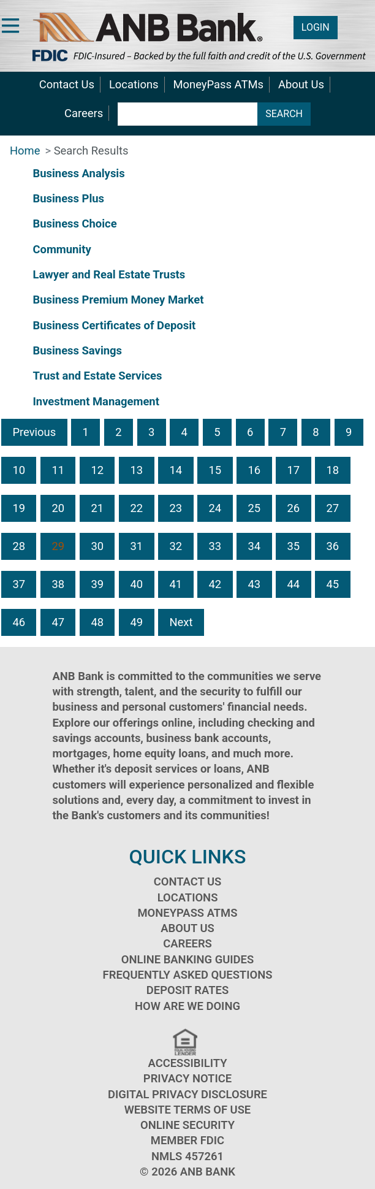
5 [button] (217, 432)
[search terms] (188, 114)
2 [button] (118, 432)
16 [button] (254, 470)
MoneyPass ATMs (218, 84)
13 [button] (136, 470)
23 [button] (175, 508)
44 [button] (293, 584)
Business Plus (68, 198)
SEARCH (284, 114)
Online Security (187, 1124)
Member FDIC (187, 1140)
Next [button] (180, 622)
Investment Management (95, 401)
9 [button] (349, 432)
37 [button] (18, 584)
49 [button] (136, 622)
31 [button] (136, 546)
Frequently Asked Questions (188, 974)
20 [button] (57, 508)
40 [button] (136, 584)
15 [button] (214, 470)
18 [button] (333, 470)
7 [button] (283, 432)
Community (61, 249)
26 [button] (293, 508)
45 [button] (333, 584)
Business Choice (74, 223)
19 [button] (18, 508)
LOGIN (315, 27)
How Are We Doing (187, 1006)
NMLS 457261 (187, 1156)
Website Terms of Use (187, 1109)
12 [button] (97, 470)
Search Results (91, 150)
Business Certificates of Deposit (113, 325)
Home (25, 150)
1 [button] (86, 432)
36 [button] (333, 546)
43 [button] (254, 584)
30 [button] (97, 546)
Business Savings (77, 350)
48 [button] (97, 622)
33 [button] (214, 546)
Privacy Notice (187, 1078)
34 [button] (254, 546)
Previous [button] (34, 432)
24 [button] (214, 508)
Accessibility (187, 1063)
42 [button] (214, 584)
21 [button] (97, 508)
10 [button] (18, 470)
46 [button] (18, 622)
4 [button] (184, 432)
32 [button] (175, 546)
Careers (83, 113)
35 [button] (293, 546)
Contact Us (66, 84)
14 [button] (175, 470)
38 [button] (57, 584)
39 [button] (97, 584)
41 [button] (175, 584)
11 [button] (57, 470)
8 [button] (315, 432)
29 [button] (57, 546)
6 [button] (250, 432)
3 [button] (151, 432)
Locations (134, 84)
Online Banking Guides (187, 959)
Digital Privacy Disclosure (187, 1094)
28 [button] (18, 546)
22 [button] (136, 508)
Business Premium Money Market (117, 299)
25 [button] (254, 508)
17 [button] (293, 470)
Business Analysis (78, 173)
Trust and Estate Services (97, 375)
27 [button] (333, 508)
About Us (301, 84)
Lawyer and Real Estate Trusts (108, 274)
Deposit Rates (187, 990)
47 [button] (57, 622)
